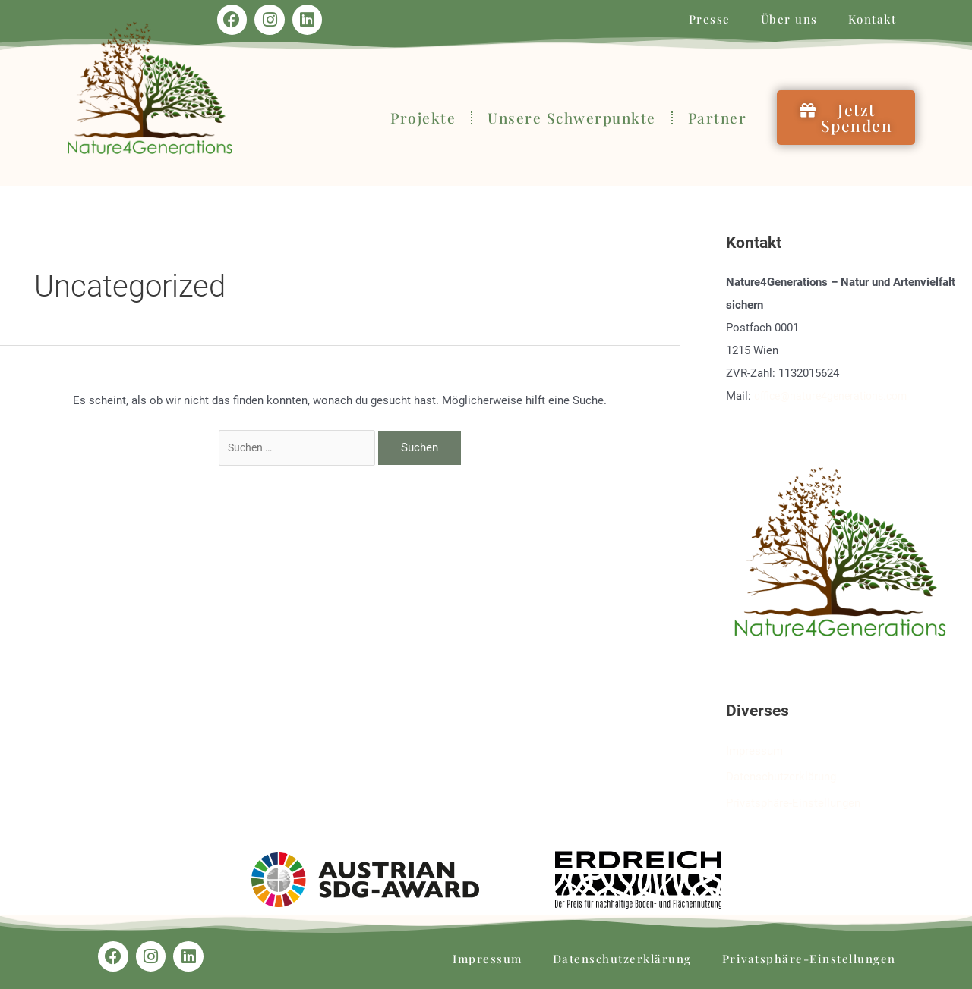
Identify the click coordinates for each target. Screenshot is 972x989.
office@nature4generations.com (835, 396)
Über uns (789, 19)
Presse (710, 19)
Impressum (754, 750)
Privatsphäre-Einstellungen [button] (793, 801)
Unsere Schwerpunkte (572, 117)
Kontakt (872, 19)
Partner (717, 117)
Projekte (423, 117)
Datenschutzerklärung (781, 776)
